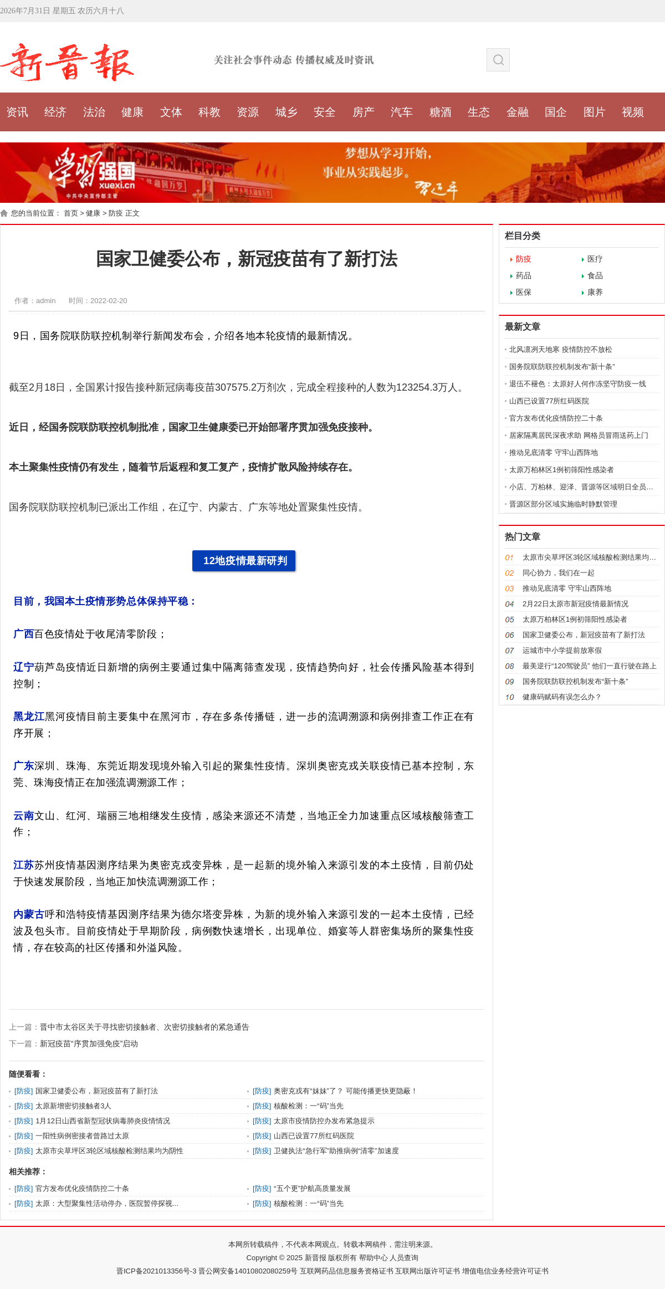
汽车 (402, 112)
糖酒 (440, 112)
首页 (71, 213)
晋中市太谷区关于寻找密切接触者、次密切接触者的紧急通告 (144, 1026)
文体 (171, 112)
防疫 (116, 213)
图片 (595, 112)
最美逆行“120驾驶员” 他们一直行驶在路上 (590, 666)
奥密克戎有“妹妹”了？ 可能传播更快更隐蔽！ (345, 1091)
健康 (132, 112)
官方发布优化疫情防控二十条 (82, 1188)
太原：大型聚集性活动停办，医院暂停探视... (106, 1203)
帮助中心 (372, 1258)
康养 (595, 292)
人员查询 (403, 1258)
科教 (209, 112)
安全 (325, 112)
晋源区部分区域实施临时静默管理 (563, 504)
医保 (523, 292)
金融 (518, 112)
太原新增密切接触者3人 (73, 1106)
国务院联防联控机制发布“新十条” (562, 366)
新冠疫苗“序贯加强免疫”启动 (89, 1043)
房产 (363, 112)
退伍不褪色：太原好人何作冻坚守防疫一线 (577, 384)
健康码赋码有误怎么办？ (562, 697)
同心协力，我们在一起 (559, 573)
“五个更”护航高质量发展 (312, 1188)
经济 (55, 112)
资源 (248, 112)
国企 (556, 112)
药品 (523, 275)
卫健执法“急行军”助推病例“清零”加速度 (336, 1151)
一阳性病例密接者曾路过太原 (82, 1136)
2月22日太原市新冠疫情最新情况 (575, 604)
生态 (479, 112)
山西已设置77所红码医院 (314, 1136)
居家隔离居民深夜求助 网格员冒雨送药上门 (578, 435)
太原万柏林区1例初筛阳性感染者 (561, 470)
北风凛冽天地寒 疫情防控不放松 (560, 349)
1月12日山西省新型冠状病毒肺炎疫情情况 (102, 1121)
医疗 (595, 258)
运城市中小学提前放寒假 (562, 650)
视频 (633, 112)
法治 (94, 112)
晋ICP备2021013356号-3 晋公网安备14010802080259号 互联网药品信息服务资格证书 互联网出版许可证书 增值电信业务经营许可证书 (332, 1271)
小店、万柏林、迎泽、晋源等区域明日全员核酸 (585, 487)
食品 (595, 275)
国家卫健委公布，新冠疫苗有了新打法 (96, 1091)
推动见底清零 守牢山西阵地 (553, 452)
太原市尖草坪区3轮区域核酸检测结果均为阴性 (109, 1151)
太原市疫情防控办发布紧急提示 (324, 1121)
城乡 (286, 112)
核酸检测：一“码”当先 (309, 1106)
